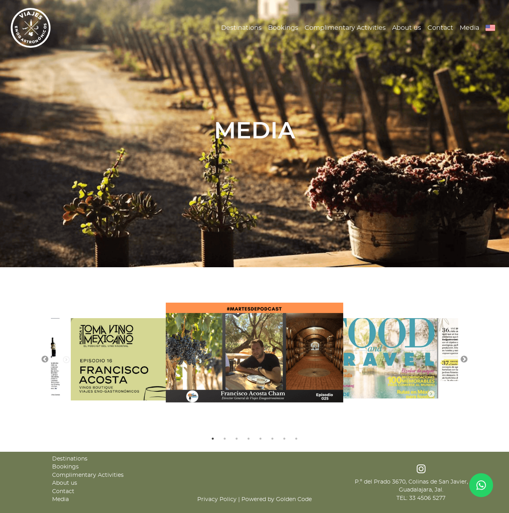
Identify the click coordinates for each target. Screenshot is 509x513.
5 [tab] (260, 439)
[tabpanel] (255, 352)
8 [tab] (296, 439)
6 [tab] (272, 439)
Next (464, 359)
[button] (490, 28)
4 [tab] (249, 439)
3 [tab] (237, 439)
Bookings (283, 28)
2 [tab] (225, 439)
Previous (45, 359)
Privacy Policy (217, 499)
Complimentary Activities (345, 28)
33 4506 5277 (427, 498)
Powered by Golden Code (276, 499)
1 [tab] (213, 439)
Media (469, 28)
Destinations (241, 28)
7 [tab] (284, 439)
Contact (440, 28)
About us (406, 28)
